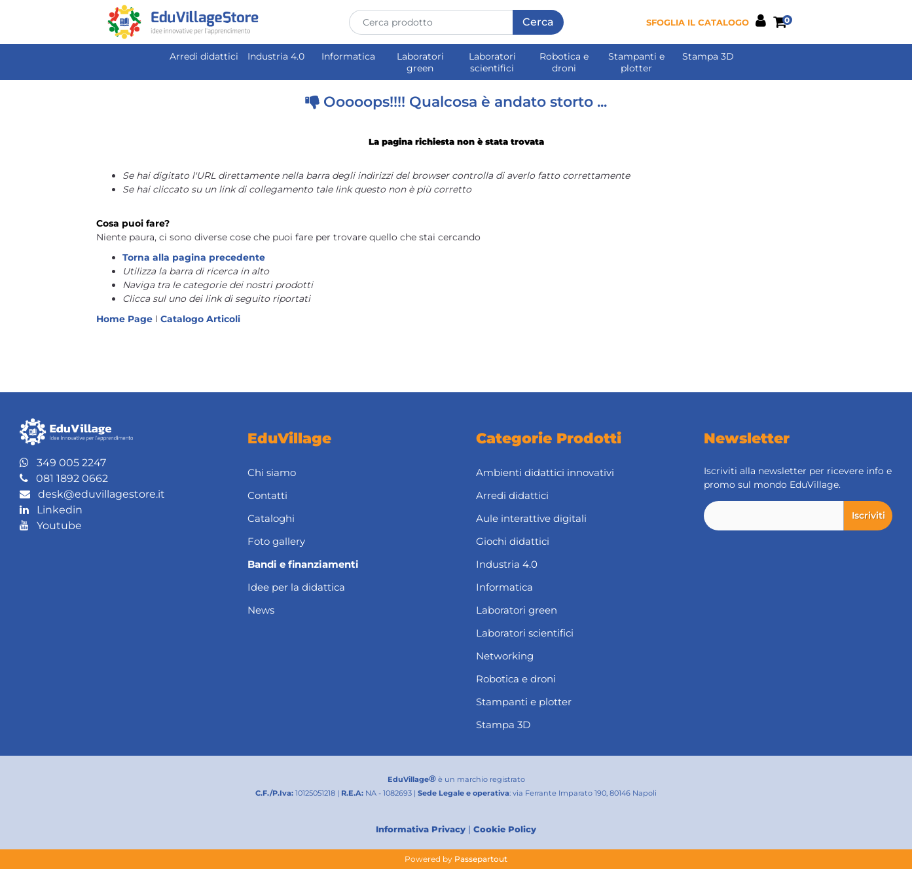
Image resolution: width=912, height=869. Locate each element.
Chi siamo (271, 472)
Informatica (348, 56)
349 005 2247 (63, 462)
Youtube (51, 525)
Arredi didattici (204, 56)
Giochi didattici (512, 541)
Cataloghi (271, 518)
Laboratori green (420, 62)
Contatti (267, 495)
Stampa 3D (708, 56)
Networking (505, 656)
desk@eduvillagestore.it (92, 494)
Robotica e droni (564, 62)
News (260, 610)
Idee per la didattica (296, 587)
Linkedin (51, 510)
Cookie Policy (504, 829)
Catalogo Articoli (200, 319)
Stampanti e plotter (636, 62)
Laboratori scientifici (492, 62)
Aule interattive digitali (531, 518)
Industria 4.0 (275, 56)
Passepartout (480, 859)
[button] (538, 22)
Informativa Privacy (420, 829)
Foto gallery (276, 541)
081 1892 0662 (64, 478)
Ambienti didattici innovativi (545, 472)
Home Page (125, 319)
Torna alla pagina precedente (193, 257)
